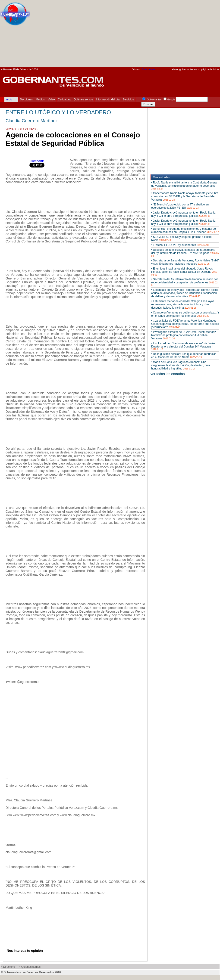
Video (51, 99)
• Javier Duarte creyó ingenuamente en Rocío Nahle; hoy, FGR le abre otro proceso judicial (183, 214)
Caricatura (64, 99)
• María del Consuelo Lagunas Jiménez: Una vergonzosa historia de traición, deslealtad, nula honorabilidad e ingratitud (180, 365)
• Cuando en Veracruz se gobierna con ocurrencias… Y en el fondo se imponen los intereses (185, 314)
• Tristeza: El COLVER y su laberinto (180, 245)
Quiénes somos (83, 99)
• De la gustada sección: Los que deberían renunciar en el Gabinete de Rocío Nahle (183, 355)
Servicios (128, 99)
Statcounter (148, 69)
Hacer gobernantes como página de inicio (195, 69)
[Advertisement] (157, 35)
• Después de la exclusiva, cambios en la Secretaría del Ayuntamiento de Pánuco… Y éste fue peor (185, 252)
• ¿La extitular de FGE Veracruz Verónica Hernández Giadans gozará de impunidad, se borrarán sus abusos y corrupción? (185, 324)
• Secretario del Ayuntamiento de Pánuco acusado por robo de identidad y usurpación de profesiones (184, 282)
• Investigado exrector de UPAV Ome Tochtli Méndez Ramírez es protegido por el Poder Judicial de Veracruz (183, 335)
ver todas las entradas (168, 374)
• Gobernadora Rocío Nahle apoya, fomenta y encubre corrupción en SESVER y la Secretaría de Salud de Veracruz (184, 196)
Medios (40, 99)
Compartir (37, 161)
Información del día (107, 99)
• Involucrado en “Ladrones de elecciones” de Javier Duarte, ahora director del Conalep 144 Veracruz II (183, 346)
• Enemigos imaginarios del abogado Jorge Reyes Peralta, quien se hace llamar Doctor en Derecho (184, 271)
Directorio (9, 966)
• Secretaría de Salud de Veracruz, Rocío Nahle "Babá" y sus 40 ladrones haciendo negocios (185, 262)
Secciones (26, 99)
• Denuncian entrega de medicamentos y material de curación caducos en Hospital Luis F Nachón (185, 230)
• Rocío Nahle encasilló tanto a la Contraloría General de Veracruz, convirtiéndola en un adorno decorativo (184, 185)
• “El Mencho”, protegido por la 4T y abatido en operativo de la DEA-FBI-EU (180, 206)
